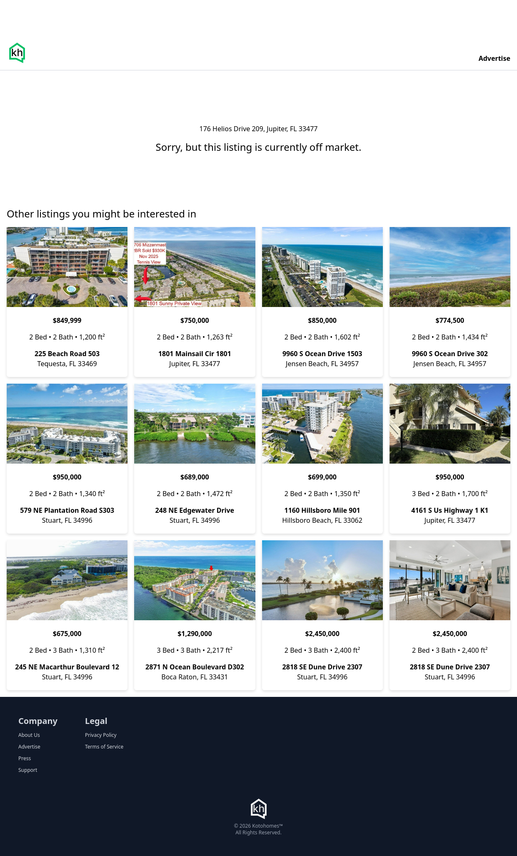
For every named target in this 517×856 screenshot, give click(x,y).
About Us (29, 735)
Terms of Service (104, 747)
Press (24, 758)
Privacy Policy (101, 735)
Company (37, 720)
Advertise (494, 58)
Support (27, 770)
